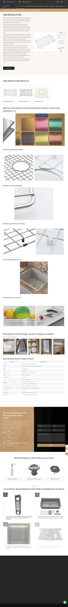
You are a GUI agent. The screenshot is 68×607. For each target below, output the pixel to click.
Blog (57, 6)
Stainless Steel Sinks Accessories (24, 10)
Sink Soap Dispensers (13, 479)
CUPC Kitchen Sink (7, 588)
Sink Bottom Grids (35, 10)
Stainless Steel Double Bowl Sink (8, 578)
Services (47, 6)
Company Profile (58, 567)
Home (6, 10)
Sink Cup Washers (55, 479)
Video (57, 572)
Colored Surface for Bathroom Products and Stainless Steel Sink (43, 581)
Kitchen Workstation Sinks (9, 572)
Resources (52, 6)
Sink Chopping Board (22, 575)
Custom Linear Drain (38, 571)
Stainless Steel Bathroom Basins (41, 569)
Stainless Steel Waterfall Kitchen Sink (9, 569)
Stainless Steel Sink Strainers (34, 479)
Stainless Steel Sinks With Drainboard (9, 582)
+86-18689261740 (11, 1)
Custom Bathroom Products (32, 6)
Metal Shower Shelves (38, 575)
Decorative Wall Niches (38, 578)
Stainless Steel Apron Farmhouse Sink (8, 585)
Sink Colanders (21, 570)
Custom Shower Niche (38, 566)
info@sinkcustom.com (26, 1)
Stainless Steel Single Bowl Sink (9, 575)
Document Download (58, 575)
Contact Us (61, 6)
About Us (42, 6)
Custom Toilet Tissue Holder (40, 573)
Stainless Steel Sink (20, 6)
